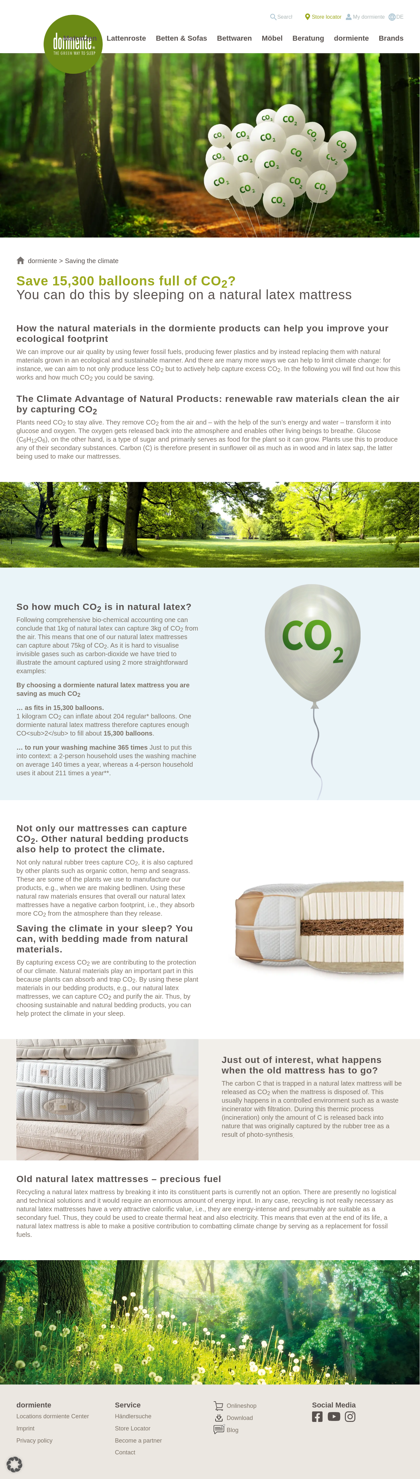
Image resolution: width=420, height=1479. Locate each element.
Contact (125, 1452)
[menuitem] (283, 17)
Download (240, 1418)
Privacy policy (34, 1440)
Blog (233, 1430)
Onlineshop (242, 1406)
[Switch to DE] (396, 17)
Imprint (25, 1428)
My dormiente (369, 17)
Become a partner (138, 1440)
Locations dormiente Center (52, 1416)
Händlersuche (133, 1416)
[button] (14, 1464)
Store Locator (132, 1428)
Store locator (327, 17)
